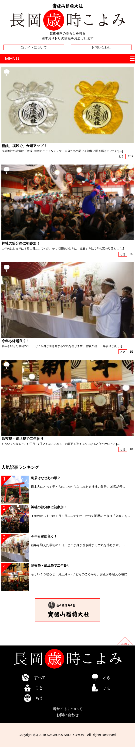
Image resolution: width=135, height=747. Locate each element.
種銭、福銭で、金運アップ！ (24, 146)
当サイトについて (34, 47)
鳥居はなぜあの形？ (45, 478)
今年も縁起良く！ (16, 341)
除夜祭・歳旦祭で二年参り (23, 439)
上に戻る (125, 644)
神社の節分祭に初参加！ (21, 243)
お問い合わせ (101, 47)
